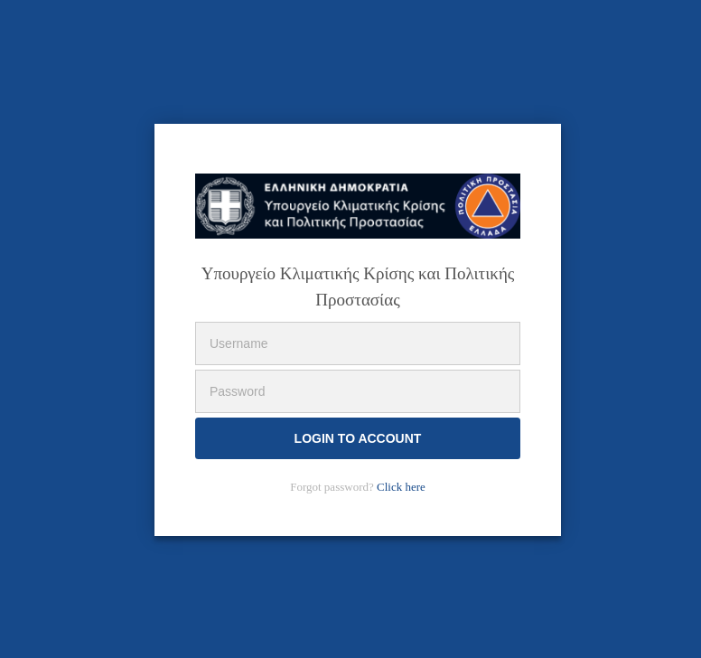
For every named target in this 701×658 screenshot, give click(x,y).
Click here (401, 487)
